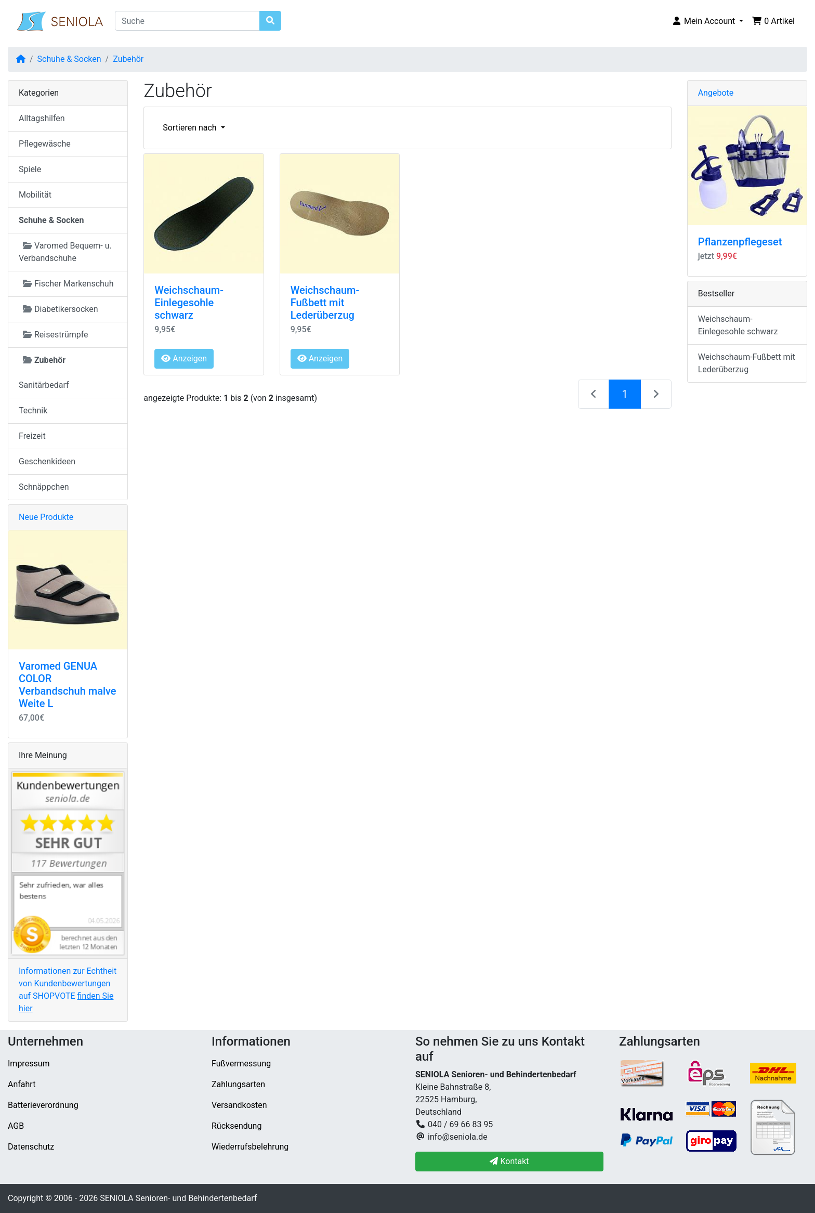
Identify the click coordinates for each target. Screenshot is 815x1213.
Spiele (30, 169)
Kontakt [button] (509, 1161)
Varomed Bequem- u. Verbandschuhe (65, 252)
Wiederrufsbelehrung (250, 1147)
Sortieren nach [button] (190, 128)
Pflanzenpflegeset (740, 242)
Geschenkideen (47, 461)
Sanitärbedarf (44, 385)
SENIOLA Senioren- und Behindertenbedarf (178, 1198)
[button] (707, 21)
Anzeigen (184, 358)
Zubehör (128, 59)
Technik (33, 410)
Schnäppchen (44, 487)
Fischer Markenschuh (68, 284)
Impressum (29, 1063)
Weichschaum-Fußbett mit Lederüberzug (325, 302)
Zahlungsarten (238, 1084)
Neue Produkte (46, 517)
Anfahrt (21, 1084)
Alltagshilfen (42, 118)
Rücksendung (236, 1126)
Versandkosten (239, 1105)
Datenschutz (31, 1147)
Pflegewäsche (45, 144)
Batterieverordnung (43, 1105)
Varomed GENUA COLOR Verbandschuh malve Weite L (67, 685)
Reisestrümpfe (55, 335)
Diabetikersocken (60, 309)
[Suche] (187, 21)
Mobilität (35, 195)
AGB (16, 1126)
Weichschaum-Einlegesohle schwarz (189, 302)
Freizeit (32, 436)
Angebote (716, 93)
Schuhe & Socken (69, 59)
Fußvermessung (241, 1063)
